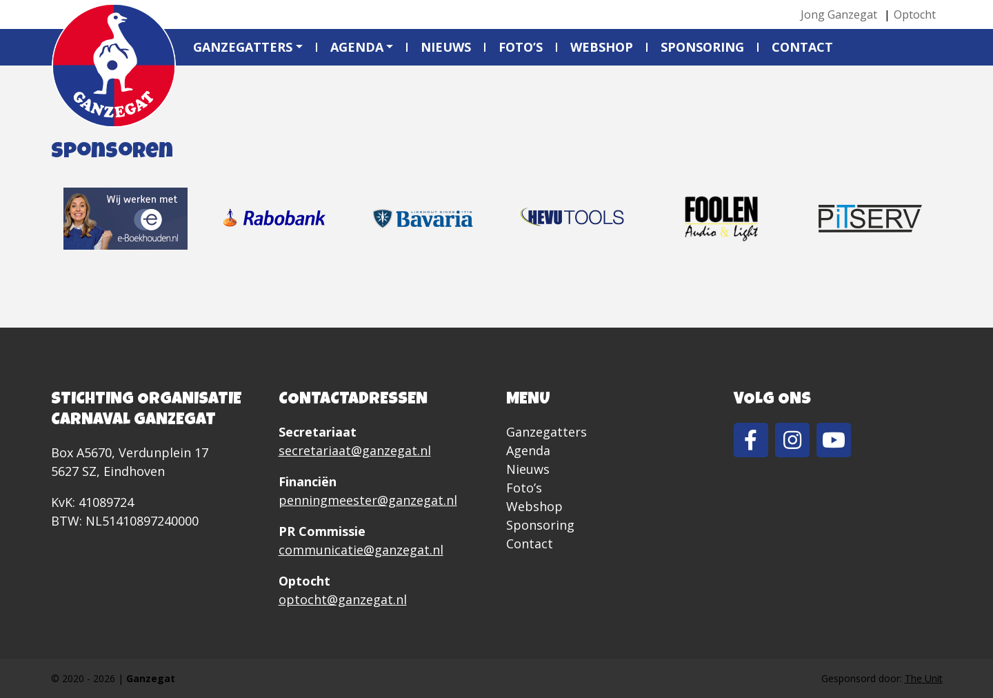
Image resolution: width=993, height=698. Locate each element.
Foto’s (521, 47)
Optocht (915, 14)
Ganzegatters (242, 47)
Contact (802, 47)
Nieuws (446, 47)
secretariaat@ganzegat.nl (355, 450)
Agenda (356, 47)
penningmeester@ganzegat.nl (368, 500)
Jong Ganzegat (839, 14)
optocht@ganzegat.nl (343, 599)
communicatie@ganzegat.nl (361, 549)
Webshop (601, 47)
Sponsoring (702, 47)
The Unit (924, 678)
